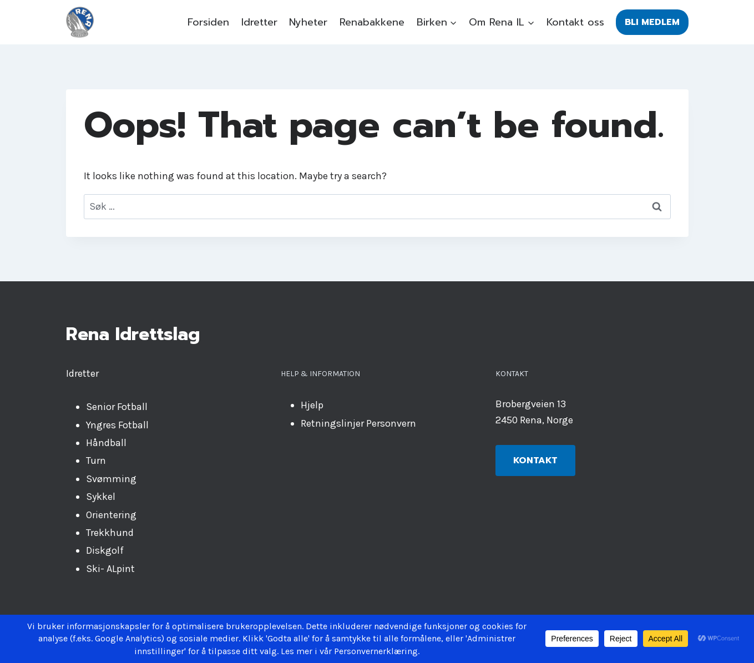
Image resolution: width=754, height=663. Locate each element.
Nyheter (308, 22)
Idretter (259, 22)
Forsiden (208, 22)
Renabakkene (372, 22)
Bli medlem (652, 22)
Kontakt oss (575, 22)
